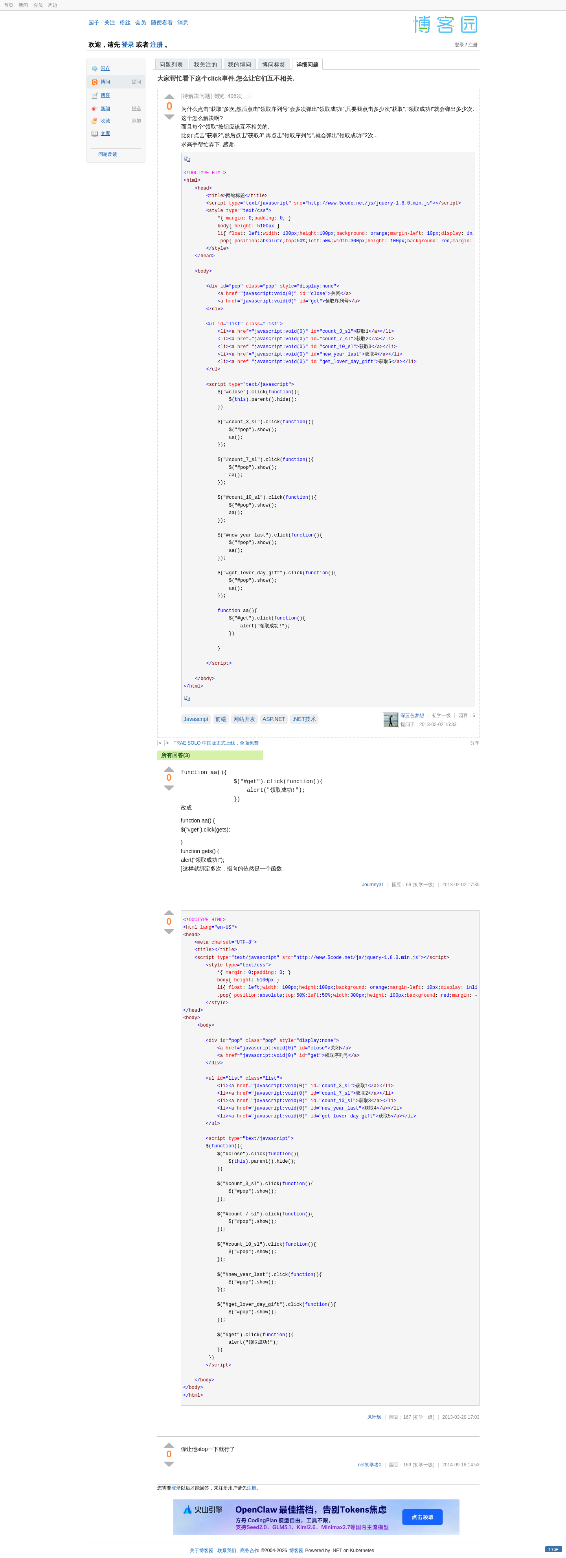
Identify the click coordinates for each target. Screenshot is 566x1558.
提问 (136, 82)
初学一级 (441, 715)
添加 (136, 121)
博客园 (296, 1550)
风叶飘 (374, 1417)
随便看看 (162, 22)
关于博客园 (201, 1550)
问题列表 (171, 64)
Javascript (196, 719)
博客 (105, 95)
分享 (475, 743)
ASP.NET (274, 719)
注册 (156, 44)
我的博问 (240, 64)
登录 (127, 44)
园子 (93, 22)
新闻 (23, 5)
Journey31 (373, 884)
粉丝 (124, 22)
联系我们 (226, 1550)
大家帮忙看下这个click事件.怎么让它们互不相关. (225, 78)
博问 (105, 82)
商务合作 (249, 1550)
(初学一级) (423, 884)
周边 (52, 5)
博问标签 (274, 64)
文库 (105, 133)
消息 (182, 22)
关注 (109, 22)
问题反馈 (107, 154)
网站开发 (244, 719)
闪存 (105, 68)
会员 (38, 5)
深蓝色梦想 (412, 715)
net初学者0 (369, 1465)
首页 (8, 5)
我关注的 (205, 64)
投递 (136, 108)
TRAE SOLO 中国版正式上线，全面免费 (216, 743)
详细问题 (307, 64)
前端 (220, 719)
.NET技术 (304, 719)
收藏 (105, 121)
